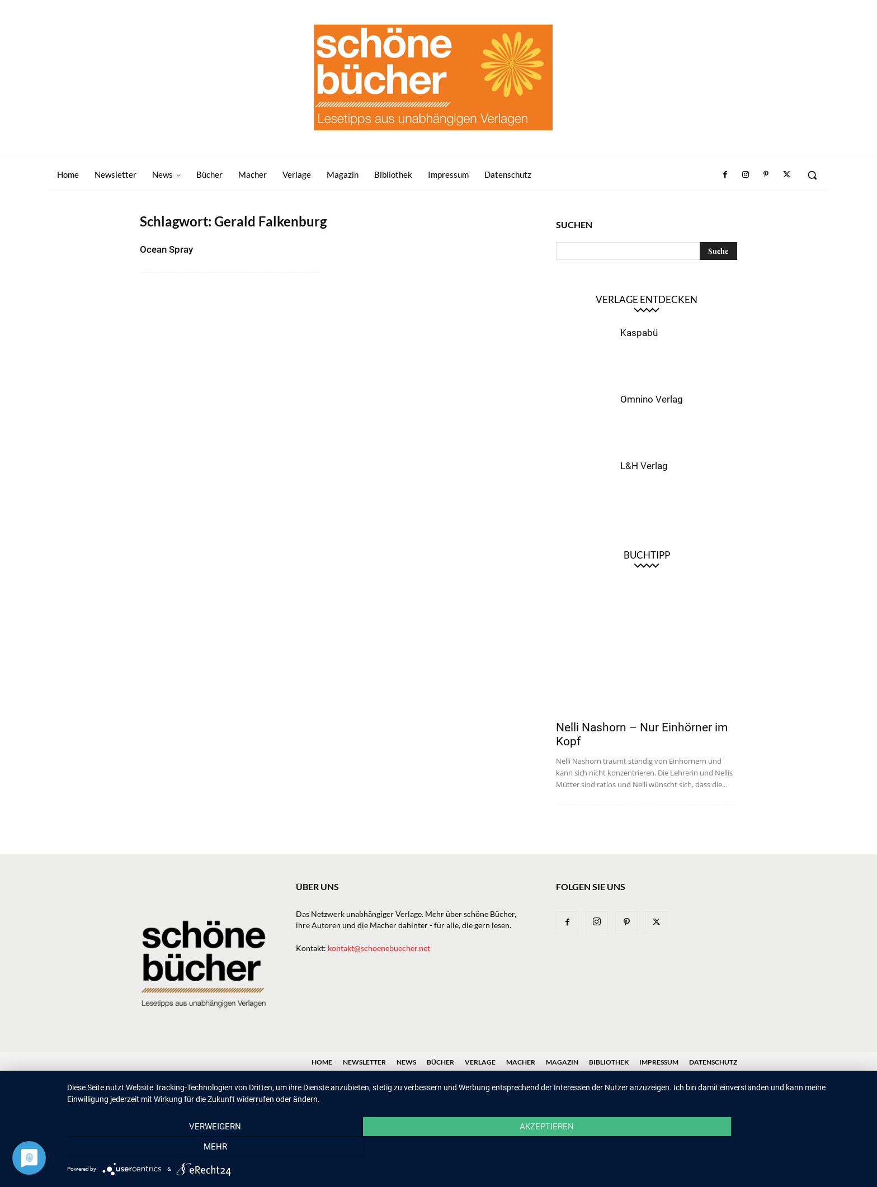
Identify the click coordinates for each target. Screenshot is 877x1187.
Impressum (658, 1062)
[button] (812, 175)
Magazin (562, 1062)
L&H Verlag (644, 465)
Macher (520, 1062)
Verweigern (187, 1148)
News (406, 1062)
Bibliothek (609, 1062)
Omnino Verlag (651, 399)
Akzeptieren (466, 1148)
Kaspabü (639, 332)
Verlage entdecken (646, 299)
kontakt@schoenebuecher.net (379, 948)
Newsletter (364, 1062)
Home (322, 1062)
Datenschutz (713, 1062)
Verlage (480, 1062)
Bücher (440, 1062)
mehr (746, 1148)
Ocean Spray (166, 249)
